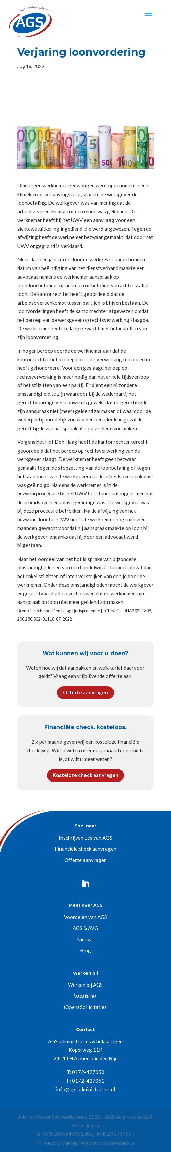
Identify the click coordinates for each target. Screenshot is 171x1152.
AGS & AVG (85, 928)
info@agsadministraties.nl (85, 1089)
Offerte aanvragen (85, 692)
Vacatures (85, 996)
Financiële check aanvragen (85, 849)
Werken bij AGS (85, 985)
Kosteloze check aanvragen (85, 775)
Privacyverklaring (57, 1143)
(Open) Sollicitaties (85, 1007)
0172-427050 (88, 1072)
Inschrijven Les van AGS (85, 838)
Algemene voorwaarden (107, 1143)
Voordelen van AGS (85, 917)
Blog (85, 950)
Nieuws (85, 939)
